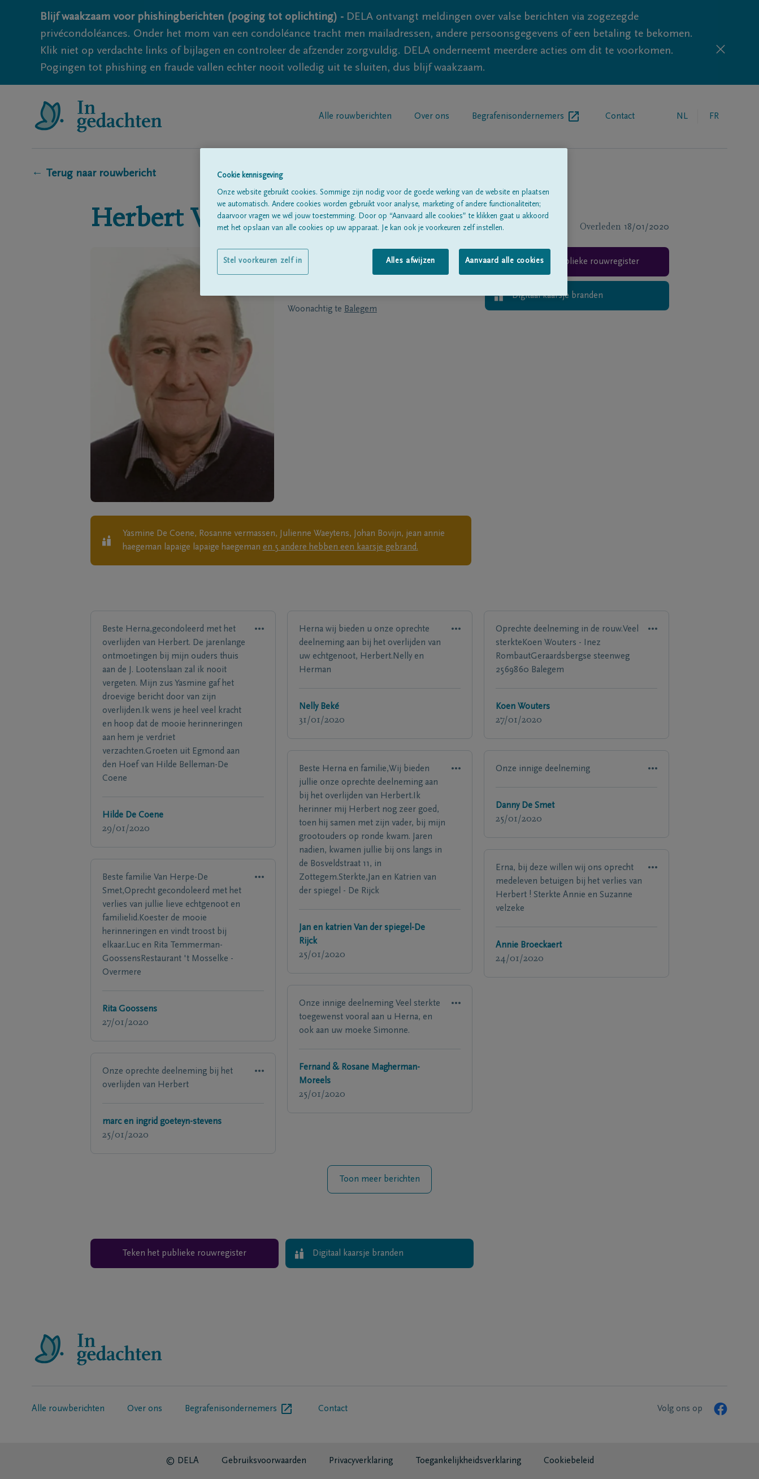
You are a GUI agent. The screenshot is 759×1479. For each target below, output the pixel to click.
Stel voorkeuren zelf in (262, 261)
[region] (383, 222)
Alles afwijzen (410, 261)
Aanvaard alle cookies (504, 261)
